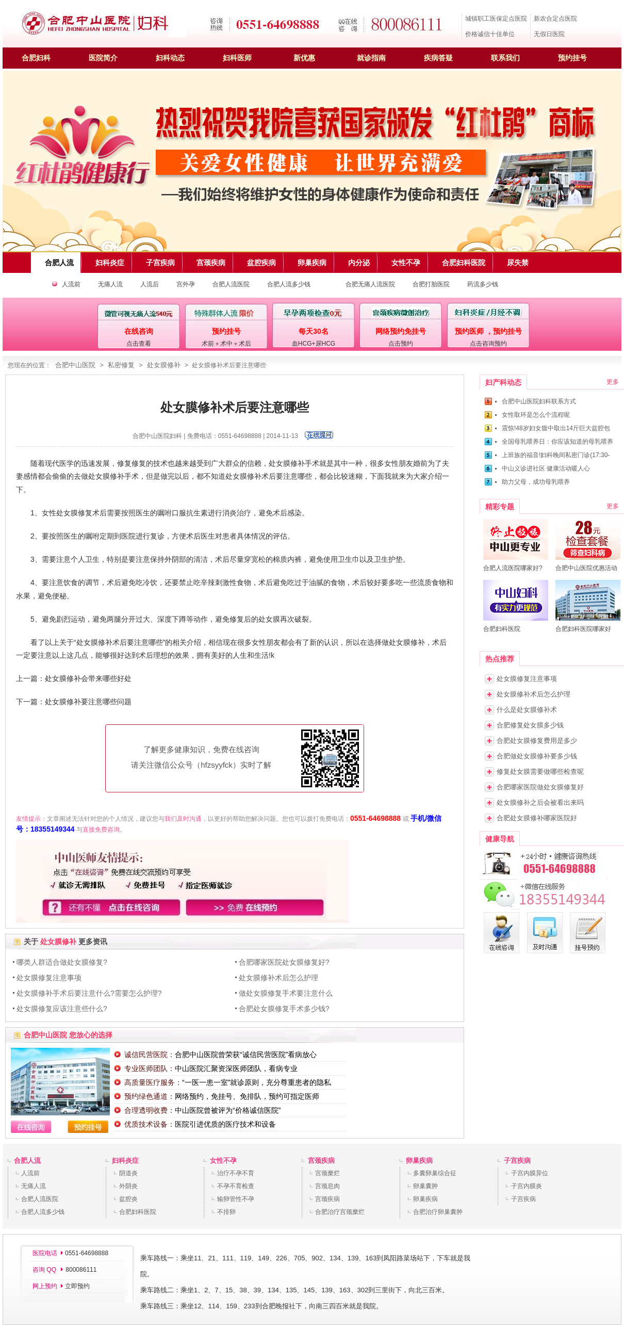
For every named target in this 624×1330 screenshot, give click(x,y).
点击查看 (138, 343)
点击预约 (400, 343)
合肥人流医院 (231, 284)
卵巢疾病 (419, 1160)
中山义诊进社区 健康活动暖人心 (546, 468)
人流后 (149, 284)
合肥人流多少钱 (288, 284)
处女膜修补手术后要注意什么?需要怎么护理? (89, 993)
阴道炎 (128, 1173)
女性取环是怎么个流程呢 (536, 414)
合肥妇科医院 (137, 1211)
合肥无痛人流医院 (370, 284)
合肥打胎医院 (431, 284)
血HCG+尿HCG (313, 343)
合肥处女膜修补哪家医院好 (537, 818)
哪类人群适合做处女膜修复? (62, 962)
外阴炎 (128, 1186)
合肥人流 (27, 1160)
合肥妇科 (36, 58)
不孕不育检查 (235, 1186)
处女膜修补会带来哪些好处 (88, 678)
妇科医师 (237, 58)
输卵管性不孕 (235, 1199)
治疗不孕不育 (235, 1173)
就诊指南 (371, 58)
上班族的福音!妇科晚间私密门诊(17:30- (556, 455)
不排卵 (226, 1211)
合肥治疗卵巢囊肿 (438, 1211)
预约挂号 (572, 58)
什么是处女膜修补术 (527, 709)
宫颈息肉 (327, 1186)
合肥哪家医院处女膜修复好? (284, 962)
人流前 (71, 284)
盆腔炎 (128, 1199)
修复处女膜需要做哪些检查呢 (540, 771)
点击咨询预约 (488, 343)
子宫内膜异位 (529, 1173)
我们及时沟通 (183, 818)
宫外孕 (185, 284)
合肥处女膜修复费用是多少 (537, 740)
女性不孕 (223, 1160)
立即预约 (77, 1286)
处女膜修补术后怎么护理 (278, 978)
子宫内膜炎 (526, 1186)
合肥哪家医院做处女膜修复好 (540, 787)
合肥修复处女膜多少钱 (530, 725)
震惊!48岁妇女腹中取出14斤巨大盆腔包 (556, 428)
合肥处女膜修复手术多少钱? (284, 1008)
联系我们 (505, 58)
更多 (612, 381)
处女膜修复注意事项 (49, 978)
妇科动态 (170, 58)
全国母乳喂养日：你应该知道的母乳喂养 (557, 441)
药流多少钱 (482, 284)
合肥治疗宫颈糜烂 (340, 1211)
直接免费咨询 (101, 829)
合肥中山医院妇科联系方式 (539, 401)
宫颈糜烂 (327, 1173)
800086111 (80, 1269)
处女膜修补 (163, 365)
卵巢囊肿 (425, 1186)
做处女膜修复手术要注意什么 (286, 993)
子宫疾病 (517, 1160)
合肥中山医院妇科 (157, 436)
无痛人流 (110, 284)
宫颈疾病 (321, 1160)
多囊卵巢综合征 (434, 1173)
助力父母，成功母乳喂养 (536, 481)
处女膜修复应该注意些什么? (62, 1008)
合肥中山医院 (75, 365)
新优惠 (304, 58)
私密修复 (121, 365)
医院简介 (103, 58)
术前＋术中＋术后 (226, 343)
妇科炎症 (125, 1160)
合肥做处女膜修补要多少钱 (537, 756)
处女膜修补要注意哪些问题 (88, 702)
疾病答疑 (438, 58)
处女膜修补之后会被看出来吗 (540, 802)
